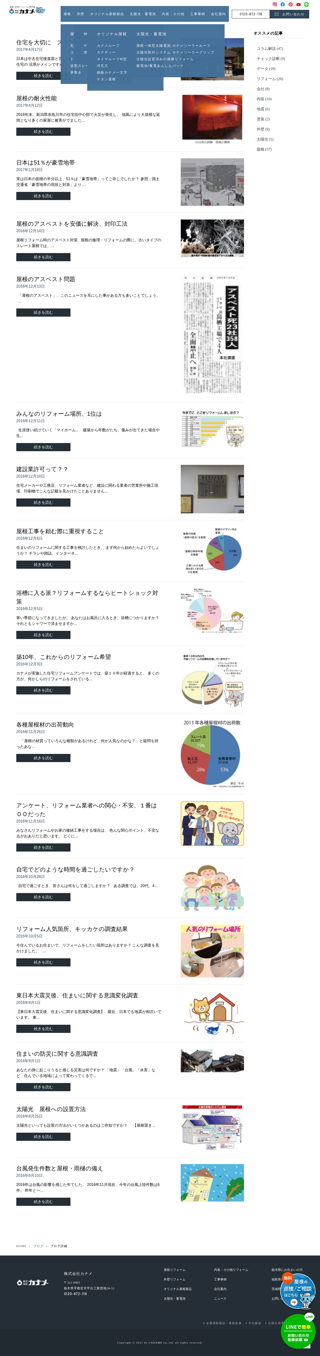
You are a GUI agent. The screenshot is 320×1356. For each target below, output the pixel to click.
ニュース (220, 1298)
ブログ (38, 1246)
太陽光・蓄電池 (175, 1298)
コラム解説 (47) (270, 49)
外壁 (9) (263, 129)
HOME (21, 1246)
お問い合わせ (293, 14)
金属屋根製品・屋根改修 (224, 1323)
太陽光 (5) (265, 139)
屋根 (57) (264, 149)
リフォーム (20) (270, 79)
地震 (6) (263, 109)
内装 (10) (264, 99)
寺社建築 (254, 1323)
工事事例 (197, 14)
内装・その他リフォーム (231, 1270)
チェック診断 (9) (271, 59)
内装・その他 (173, 14)
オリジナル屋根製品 (178, 1289)
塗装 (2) (263, 119)
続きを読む (43, 76)
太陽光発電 (276, 1323)
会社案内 (218, 14)
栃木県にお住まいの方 (287, 1270)
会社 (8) (263, 89)
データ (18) (266, 69)
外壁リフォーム (175, 1279)
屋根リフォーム (175, 1270)
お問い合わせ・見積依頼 (298, 1331)
